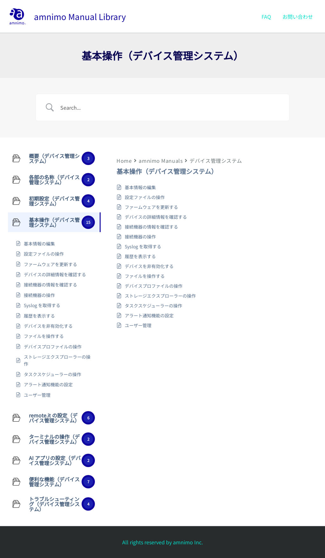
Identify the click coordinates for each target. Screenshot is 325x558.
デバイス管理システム (215, 160)
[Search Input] (170, 107)
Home (124, 160)
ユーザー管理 (138, 325)
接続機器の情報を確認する (151, 227)
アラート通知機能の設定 (149, 315)
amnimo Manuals (160, 160)
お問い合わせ (298, 16)
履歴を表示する (140, 256)
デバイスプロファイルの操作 (153, 286)
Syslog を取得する (143, 246)
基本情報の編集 (140, 187)
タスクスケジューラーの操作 (153, 305)
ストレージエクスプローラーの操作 (160, 296)
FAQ (268, 16)
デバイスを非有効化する (149, 266)
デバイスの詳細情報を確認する (156, 217)
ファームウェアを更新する (151, 207)
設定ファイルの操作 (145, 197)
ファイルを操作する (145, 276)
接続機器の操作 (140, 236)
